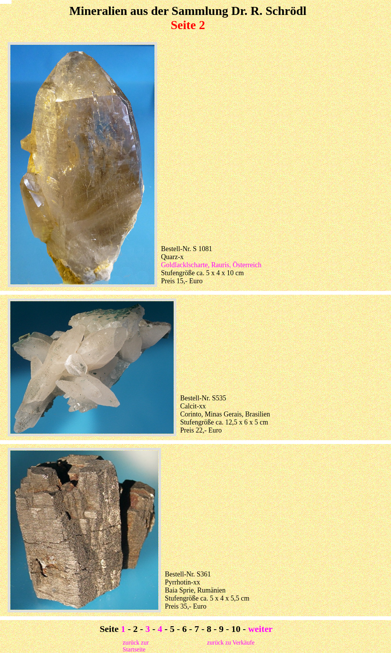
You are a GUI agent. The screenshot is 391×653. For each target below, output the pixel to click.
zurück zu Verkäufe (231, 642)
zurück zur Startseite (136, 646)
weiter (260, 629)
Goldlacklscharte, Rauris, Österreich (211, 265)
